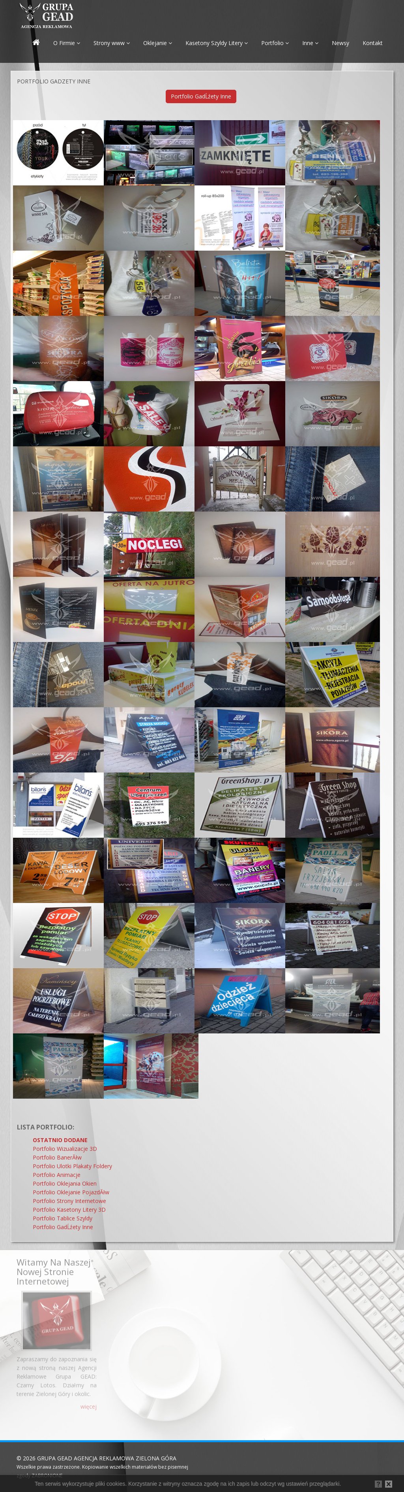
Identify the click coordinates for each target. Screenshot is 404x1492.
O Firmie (66, 43)
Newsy (340, 43)
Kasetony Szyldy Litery (216, 43)
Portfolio (275, 43)
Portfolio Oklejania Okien (65, 1183)
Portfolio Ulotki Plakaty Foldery (72, 1166)
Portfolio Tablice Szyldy (62, 1218)
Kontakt (373, 43)
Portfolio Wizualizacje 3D (65, 1148)
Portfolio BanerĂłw (57, 1157)
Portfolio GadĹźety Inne (201, 96)
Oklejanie (157, 43)
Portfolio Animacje (56, 1174)
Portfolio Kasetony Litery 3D (69, 1209)
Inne (310, 43)
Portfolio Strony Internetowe (69, 1201)
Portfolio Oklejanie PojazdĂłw (71, 1192)
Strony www (112, 43)
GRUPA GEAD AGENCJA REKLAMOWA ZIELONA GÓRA (106, 1458)
